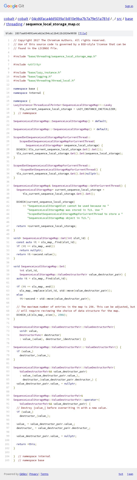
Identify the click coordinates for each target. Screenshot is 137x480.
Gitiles (23, 474)
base (129, 18)
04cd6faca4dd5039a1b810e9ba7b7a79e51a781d (70, 18)
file (83, 33)
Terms (44, 474)
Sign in (129, 6)
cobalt (9, 18)
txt (121, 474)
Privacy (33, 474)
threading (14, 24)
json (130, 474)
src (119, 18)
